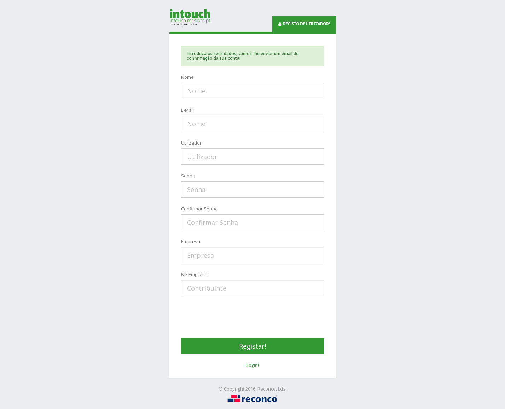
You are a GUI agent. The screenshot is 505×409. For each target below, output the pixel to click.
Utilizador (191, 143)
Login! (252, 365)
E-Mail (187, 110)
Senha (188, 176)
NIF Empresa (194, 274)
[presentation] (235, 317)
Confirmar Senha (199, 208)
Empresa (190, 241)
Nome (187, 77)
